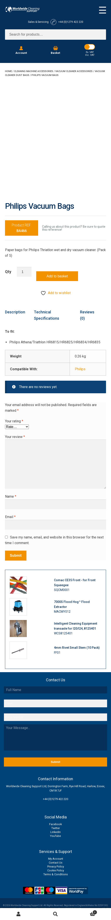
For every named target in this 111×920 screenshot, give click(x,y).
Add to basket (57, 276)
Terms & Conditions (55, 874)
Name (10, 496)
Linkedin (55, 832)
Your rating (14, 421)
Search (55, 914)
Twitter (55, 828)
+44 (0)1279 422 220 (55, 799)
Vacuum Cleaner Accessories (74, 71)
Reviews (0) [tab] (87, 315)
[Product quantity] (24, 272)
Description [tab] (15, 312)
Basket (85, 912)
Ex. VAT (90, 52)
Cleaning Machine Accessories (33, 71)
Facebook (55, 824)
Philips (80, 369)
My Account (55, 858)
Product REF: (21, 228)
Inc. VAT (90, 55)
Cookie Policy (55, 870)
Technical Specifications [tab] (46, 315)
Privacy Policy (55, 866)
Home (8, 71)
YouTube (55, 836)
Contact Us (55, 862)
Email (10, 517)
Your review (15, 437)
